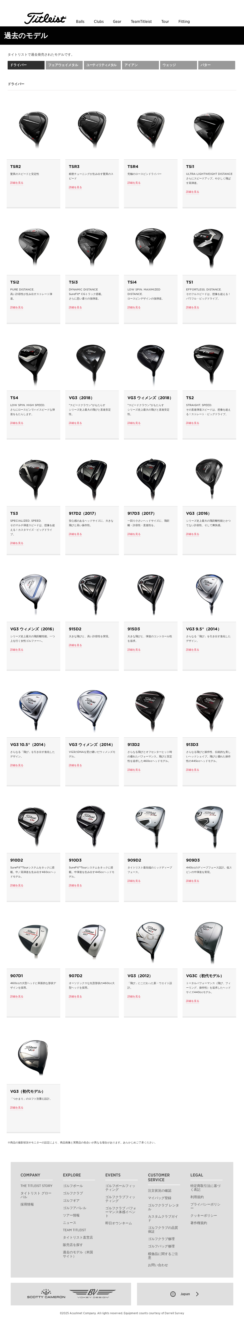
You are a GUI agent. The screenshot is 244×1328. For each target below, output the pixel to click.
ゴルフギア (71, 1200)
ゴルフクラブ (73, 1193)
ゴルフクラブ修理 (161, 1239)
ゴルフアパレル (74, 1208)
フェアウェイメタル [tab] (63, 65)
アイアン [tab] (131, 65)
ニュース (69, 1223)
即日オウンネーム (118, 1223)
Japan (185, 1294)
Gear (117, 22)
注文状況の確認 (159, 1190)
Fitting (184, 22)
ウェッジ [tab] (169, 65)
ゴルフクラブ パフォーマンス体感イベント (120, 1212)
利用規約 (197, 1197)
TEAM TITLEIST (74, 1230)
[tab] (102, 65)
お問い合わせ (158, 1265)
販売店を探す (73, 1245)
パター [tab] (206, 65)
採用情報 (27, 1204)
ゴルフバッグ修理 (161, 1246)
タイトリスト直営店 (78, 1237)
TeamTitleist (141, 22)
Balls (80, 22)
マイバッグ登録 (159, 1198)
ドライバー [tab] (18, 65)
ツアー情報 (71, 1215)
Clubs (99, 22)
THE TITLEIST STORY (36, 1186)
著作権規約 (198, 1223)
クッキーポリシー (203, 1215)
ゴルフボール (73, 1186)
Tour (165, 22)
